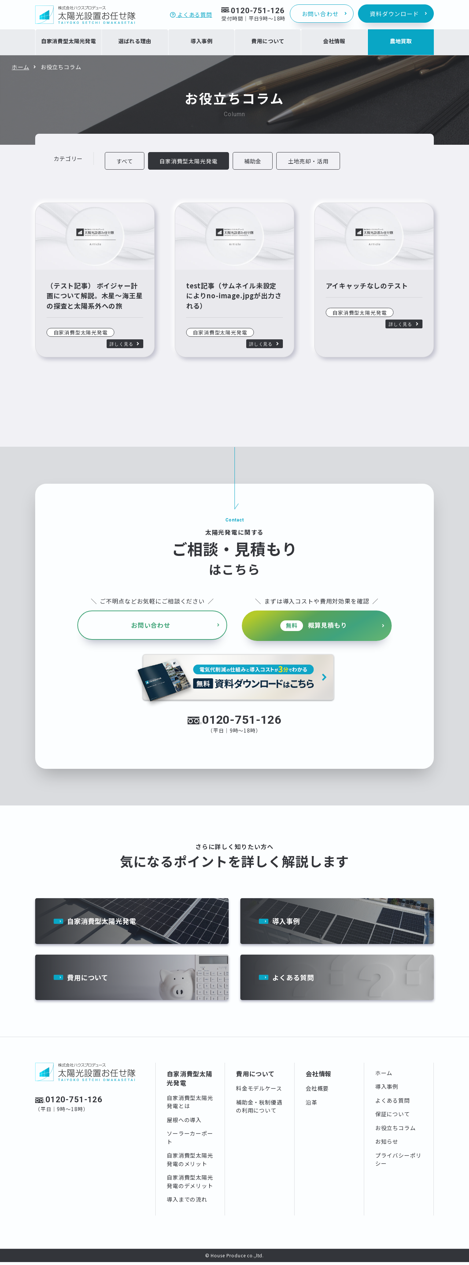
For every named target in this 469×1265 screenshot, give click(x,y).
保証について (392, 1117)
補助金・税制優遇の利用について (259, 1109)
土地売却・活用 (309, 161)
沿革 (311, 1105)
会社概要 (317, 1091)
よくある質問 (191, 14)
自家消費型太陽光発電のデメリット (190, 1184)
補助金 (253, 161)
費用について (88, 980)
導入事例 (286, 922)
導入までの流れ (187, 1202)
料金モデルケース (259, 1091)
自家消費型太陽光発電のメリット (190, 1162)
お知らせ (386, 1144)
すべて (125, 161)
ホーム (20, 67)
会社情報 (319, 1076)
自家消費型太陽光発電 (103, 922)
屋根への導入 (184, 1122)
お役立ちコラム (395, 1131)
